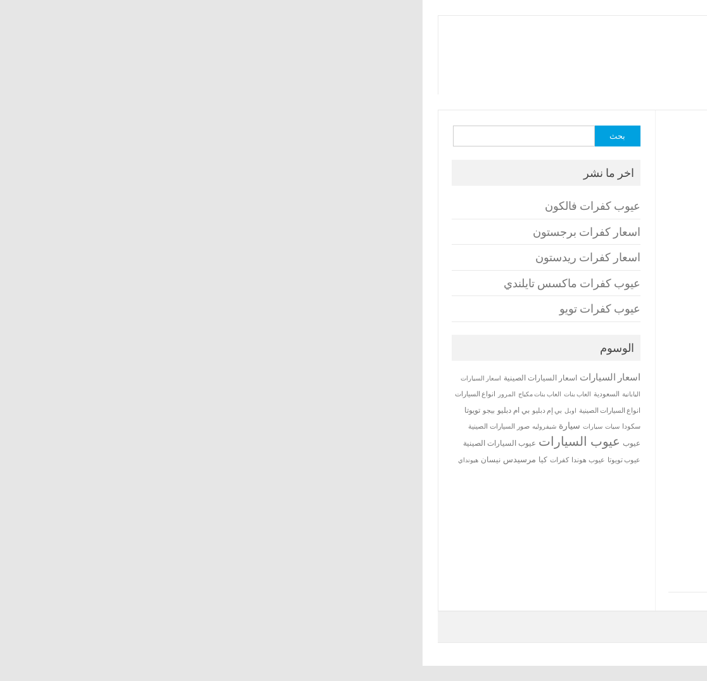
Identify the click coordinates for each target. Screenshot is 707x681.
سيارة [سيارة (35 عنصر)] (156, 425)
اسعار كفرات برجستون (599, 493)
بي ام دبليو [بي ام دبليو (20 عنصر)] (100, 410)
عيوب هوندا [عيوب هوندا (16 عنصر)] (174, 460)
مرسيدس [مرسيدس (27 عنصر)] (105, 459)
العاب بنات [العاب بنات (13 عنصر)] (163, 394)
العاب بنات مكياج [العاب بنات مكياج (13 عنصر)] (126, 394)
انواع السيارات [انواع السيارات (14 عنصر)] (61, 394)
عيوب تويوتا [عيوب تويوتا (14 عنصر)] (210, 460)
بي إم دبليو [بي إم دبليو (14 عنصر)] (133, 410)
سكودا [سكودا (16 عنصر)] (217, 426)
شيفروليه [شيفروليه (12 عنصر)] (130, 426)
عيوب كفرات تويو (612, 551)
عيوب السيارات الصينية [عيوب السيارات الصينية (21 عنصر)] (85, 443)
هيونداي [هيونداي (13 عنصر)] (54, 460)
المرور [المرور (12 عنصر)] (93, 394)
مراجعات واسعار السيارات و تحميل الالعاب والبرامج (550, 71)
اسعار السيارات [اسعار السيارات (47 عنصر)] (196, 377)
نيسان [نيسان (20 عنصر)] (77, 459)
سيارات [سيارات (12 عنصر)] (179, 426)
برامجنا (466, 45)
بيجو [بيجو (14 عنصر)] (75, 410)
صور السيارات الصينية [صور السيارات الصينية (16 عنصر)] (85, 426)
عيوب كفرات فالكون (605, 473)
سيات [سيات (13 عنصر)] (198, 426)
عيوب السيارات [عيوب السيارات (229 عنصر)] (166, 441)
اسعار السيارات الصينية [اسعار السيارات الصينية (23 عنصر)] (126, 377)
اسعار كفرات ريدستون (600, 512)
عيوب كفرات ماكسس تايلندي (584, 532)
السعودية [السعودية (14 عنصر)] (193, 394)
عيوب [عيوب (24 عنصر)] (218, 443)
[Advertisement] (462, 224)
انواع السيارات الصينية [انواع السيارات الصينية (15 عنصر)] (196, 410)
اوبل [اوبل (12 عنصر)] (157, 410)
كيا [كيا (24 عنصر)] (129, 459)
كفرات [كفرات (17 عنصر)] (145, 460)
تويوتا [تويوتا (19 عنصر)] (59, 410)
